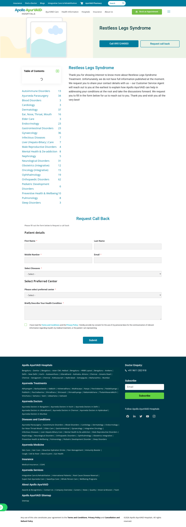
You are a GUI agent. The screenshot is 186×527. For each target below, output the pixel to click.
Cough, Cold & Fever (30, 453)
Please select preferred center (39, 289)
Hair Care (36, 450)
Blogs (42, 3)
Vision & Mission (105, 490)
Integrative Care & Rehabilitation (62, 3)
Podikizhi (26, 392)
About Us (109, 11)
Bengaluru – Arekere (103, 370)
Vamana (36, 396)
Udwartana (52, 396)
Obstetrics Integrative (102, 435)
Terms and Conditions (51, 325)
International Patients (62, 475)
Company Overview (63, 490)
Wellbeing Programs (88, 479)
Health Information (70, 11)
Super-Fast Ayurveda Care (33, 479)
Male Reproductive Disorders (104, 432)
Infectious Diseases (30, 432)
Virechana (26, 396)
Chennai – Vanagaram (31, 378)
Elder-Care (49, 428)
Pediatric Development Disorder (77, 439)
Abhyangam (27, 388)
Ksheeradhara (64, 388)
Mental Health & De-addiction (77, 432)
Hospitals (86, 11)
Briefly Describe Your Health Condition (43, 303)
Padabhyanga (111, 388)
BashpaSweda (40, 388)
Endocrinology (112, 425)
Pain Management (75, 450)
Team (116, 490)
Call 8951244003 (118, 43)
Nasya (86, 388)
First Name (30, 241)
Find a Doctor (31, 3)
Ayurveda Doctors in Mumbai (34, 414)
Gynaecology (77, 428)
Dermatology (97, 425)
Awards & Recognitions (32, 490)
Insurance (17, 3)
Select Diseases (32, 268)
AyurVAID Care (52, 11)
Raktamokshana (90, 392)
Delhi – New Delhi (29, 374)
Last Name (99, 241)
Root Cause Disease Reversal (85, 475)
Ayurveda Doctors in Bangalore (35, 406)
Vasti (44, 396)
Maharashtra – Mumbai (99, 378)
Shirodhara (51, 392)
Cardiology (85, 425)
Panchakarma (97, 388)
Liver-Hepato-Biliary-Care (51, 432)
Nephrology (27, 435)
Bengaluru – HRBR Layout (81, 370)
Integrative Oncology (93, 428)
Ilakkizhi (52, 388)
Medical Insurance (30, 464)
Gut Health (58, 453)
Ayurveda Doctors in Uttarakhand (36, 410)
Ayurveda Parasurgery (31, 425)
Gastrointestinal (62, 428)
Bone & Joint (46, 453)
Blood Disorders (72, 425)
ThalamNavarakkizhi (108, 392)
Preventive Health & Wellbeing (35, 439)
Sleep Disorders (100, 439)
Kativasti (63, 396)
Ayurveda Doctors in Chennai (65, 410)
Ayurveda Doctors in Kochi (62, 406)
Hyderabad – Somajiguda (76, 378)
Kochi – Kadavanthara (48, 374)
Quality (93, 490)
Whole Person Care (69, 479)
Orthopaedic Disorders (66, 435)
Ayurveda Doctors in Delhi (87, 406)
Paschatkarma (38, 392)
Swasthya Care (53, 479)
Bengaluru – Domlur (30, 370)
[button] (57, 71)
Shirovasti (62, 392)
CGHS (42, 464)
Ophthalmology (84, 435)
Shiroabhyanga (74, 392)
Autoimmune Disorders (53, 425)
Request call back (160, 43)
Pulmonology (55, 439)
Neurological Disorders (44, 435)
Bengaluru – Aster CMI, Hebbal (54, 370)
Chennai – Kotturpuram (53, 378)
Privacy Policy (72, 325)
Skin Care (26, 450)
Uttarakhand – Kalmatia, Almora (74, 374)
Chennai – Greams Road (100, 374)
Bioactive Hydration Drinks (53, 450)
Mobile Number (32, 254)
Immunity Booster (92, 450)
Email (96, 254)
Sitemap (25, 500)
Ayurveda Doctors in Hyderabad (94, 410)
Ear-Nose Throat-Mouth (32, 428)
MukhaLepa (77, 388)
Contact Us (49, 490)
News (85, 490)
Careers (77, 490)
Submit (93, 340)
